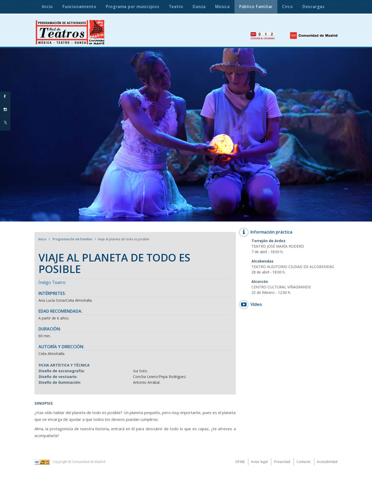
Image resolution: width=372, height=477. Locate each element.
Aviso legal (259, 461)
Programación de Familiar (72, 239)
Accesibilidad (327, 461)
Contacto (303, 461)
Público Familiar (256, 6)
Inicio (42, 239)
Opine (240, 461)
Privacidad (282, 461)
